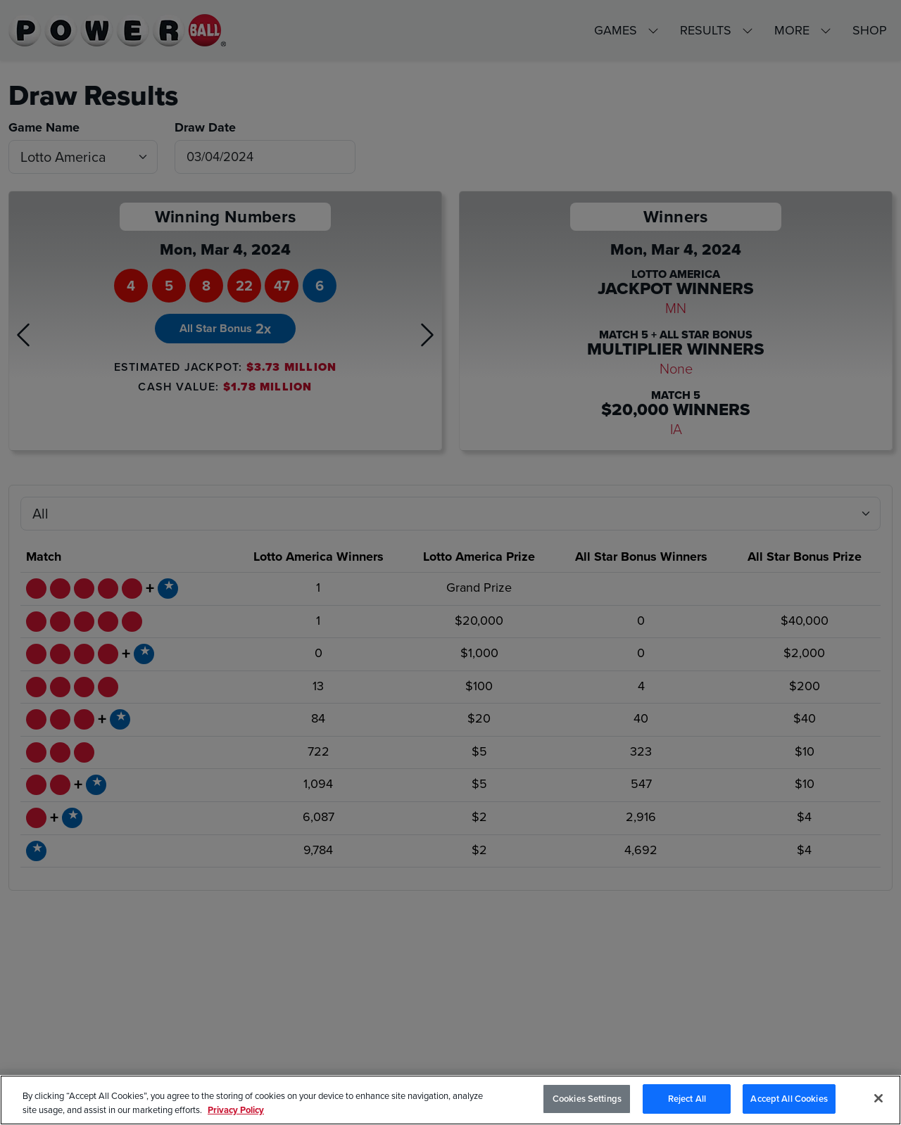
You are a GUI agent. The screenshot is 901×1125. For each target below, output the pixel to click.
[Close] (878, 1100)
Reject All (687, 1101)
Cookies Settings (587, 1101)
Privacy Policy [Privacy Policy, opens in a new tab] (236, 1112)
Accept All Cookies (788, 1101)
